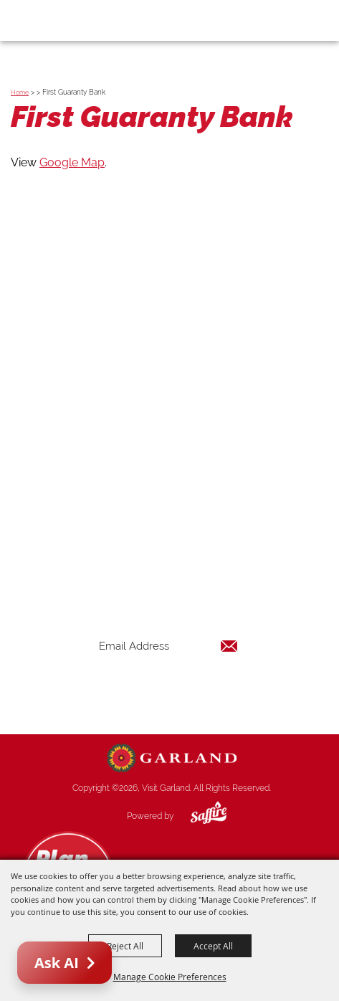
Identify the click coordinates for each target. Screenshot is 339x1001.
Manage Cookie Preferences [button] (169, 976)
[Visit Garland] (51, 20)
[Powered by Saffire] (198, 816)
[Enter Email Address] (168, 645)
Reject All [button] (125, 946)
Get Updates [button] (168, 692)
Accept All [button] (213, 946)
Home (20, 92)
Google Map (72, 162)
